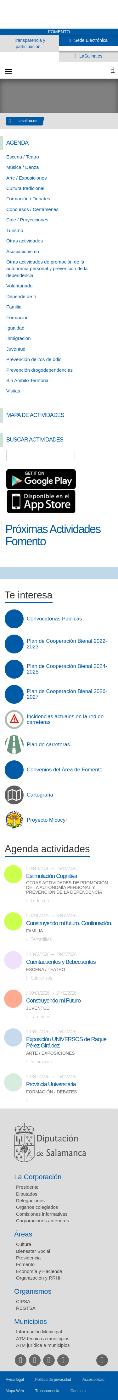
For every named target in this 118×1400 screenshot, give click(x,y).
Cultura (23, 1244)
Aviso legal (15, 1379)
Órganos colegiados (37, 1207)
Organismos (33, 1291)
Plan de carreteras (48, 744)
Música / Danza (22, 167)
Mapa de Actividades (35, 415)
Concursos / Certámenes (32, 209)
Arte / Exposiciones (26, 178)
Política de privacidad (53, 1379)
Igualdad (15, 328)
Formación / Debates (28, 198)
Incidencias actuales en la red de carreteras (65, 719)
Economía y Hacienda (39, 1271)
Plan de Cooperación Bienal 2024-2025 (67, 669)
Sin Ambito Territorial (27, 380)
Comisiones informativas (41, 1214)
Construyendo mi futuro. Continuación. (69, 923)
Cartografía (40, 795)
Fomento (25, 1264)
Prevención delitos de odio (34, 359)
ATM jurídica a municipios (43, 1345)
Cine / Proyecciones (27, 219)
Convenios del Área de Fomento (65, 770)
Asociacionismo (22, 251)
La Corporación (37, 1177)
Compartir (8, 573)
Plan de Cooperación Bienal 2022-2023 (67, 644)
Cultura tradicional (25, 188)
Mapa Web (15, 1391)
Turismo (14, 230)
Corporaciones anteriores (42, 1220)
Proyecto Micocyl (47, 820)
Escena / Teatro (22, 156)
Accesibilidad (93, 1379)
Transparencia (47, 1391)
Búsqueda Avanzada (104, 455)
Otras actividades (24, 240)
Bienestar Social (33, 1251)
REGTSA (26, 1308)
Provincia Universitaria (51, 1084)
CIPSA (23, 1301)
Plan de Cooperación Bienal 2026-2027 (67, 694)
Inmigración (18, 338)
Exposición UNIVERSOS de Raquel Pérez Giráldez (66, 1042)
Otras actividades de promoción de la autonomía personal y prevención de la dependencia (47, 268)
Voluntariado (19, 285)
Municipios (30, 1321)
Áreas (23, 1234)
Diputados (26, 1194)
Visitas (13, 390)
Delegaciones (30, 1200)
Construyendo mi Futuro (53, 1000)
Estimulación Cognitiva (51, 876)
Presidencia (28, 1257)
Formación (17, 317)
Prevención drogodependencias (39, 370)
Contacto (78, 1391)
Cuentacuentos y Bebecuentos (61, 962)
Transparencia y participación (29, 43)
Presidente (27, 1187)
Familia (13, 306)
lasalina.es (28, 121)
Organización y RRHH (39, 1278)
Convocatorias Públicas (54, 619)
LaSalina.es (90, 55)
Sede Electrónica (90, 40)
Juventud (15, 349)
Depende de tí (21, 296)
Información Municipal (39, 1331)
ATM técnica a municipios (43, 1338)
